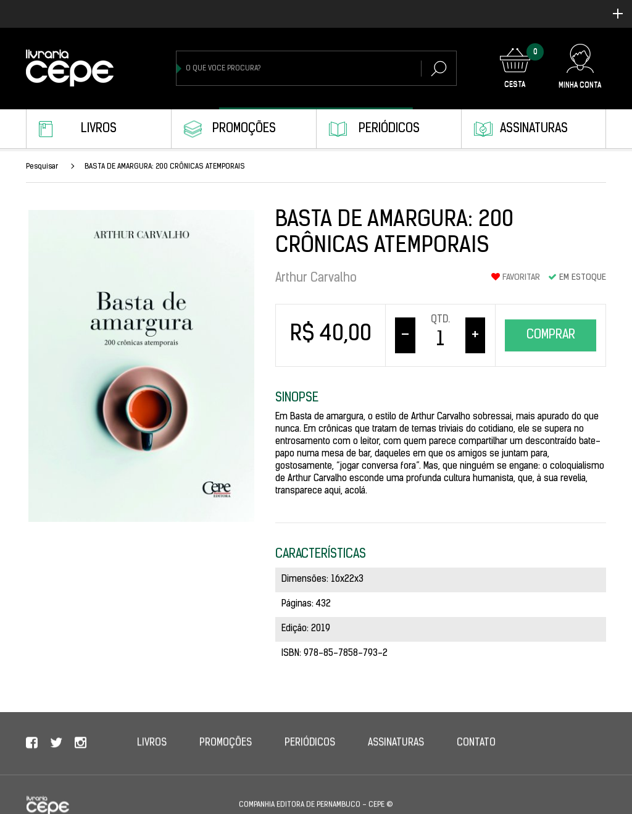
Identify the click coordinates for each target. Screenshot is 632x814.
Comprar (550, 335)
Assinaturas (534, 129)
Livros (99, 129)
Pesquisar (42, 166)
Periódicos (389, 129)
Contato (476, 754)
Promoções (244, 129)
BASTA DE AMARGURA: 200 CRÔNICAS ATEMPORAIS (165, 166)
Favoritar (515, 277)
